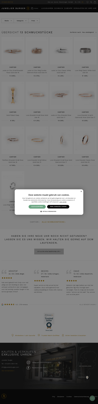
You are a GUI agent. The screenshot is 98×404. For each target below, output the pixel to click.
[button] (49, 211)
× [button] (81, 191)
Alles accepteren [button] (37, 206)
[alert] (49, 202)
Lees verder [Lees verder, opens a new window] (63, 202)
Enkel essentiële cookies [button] (58, 206)
